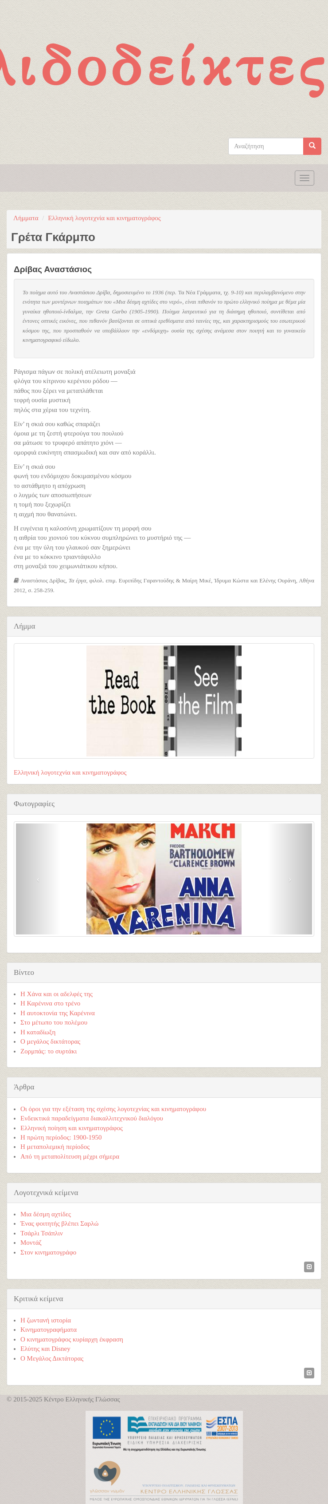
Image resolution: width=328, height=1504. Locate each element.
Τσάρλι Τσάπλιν (41, 1233)
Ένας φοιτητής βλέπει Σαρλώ (59, 1223)
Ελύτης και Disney (45, 1348)
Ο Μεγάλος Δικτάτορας (51, 1358)
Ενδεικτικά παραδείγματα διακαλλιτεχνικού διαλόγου (91, 1118)
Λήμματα (26, 218)
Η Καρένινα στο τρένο (50, 1003)
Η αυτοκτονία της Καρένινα (57, 1013)
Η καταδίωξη (37, 1032)
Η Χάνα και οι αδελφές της (56, 993)
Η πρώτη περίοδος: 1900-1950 (61, 1137)
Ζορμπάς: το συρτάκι (48, 1051)
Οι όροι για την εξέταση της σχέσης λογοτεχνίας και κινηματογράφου (113, 1108)
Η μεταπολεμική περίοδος (55, 1146)
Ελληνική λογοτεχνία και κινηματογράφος (104, 218)
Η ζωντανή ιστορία (45, 1320)
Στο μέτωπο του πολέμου (53, 1022)
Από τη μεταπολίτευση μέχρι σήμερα (69, 1156)
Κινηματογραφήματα (48, 1329)
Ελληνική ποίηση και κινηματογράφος (71, 1128)
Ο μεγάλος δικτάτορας (50, 1041)
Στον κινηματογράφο (48, 1252)
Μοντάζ (31, 1242)
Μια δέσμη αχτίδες (45, 1214)
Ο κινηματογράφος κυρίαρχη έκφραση (71, 1339)
